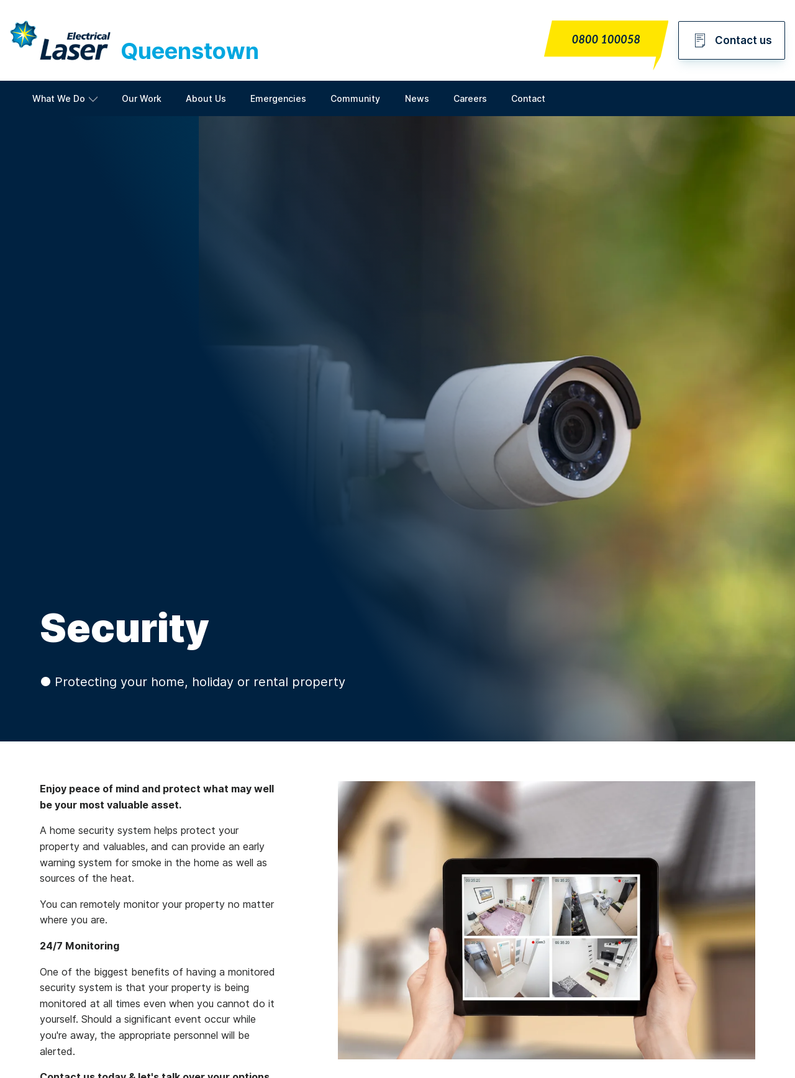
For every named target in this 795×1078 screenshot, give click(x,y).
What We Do (58, 98)
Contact (528, 98)
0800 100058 (606, 39)
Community (355, 98)
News (417, 98)
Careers (470, 98)
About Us (206, 98)
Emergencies (278, 98)
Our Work (141, 98)
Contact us (731, 40)
